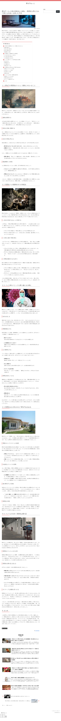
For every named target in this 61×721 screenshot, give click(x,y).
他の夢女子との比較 (8, 72)
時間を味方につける (8, 66)
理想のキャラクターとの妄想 (10, 69)
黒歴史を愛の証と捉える (9, 79)
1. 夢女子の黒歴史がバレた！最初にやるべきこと (14, 46)
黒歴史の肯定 (7, 74)
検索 (44, 9)
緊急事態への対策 (8, 52)
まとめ (6, 82)
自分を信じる (7, 61)
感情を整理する (7, 47)
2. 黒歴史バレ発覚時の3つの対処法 (11, 53)
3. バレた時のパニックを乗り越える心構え (13, 60)
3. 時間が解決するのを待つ (9, 58)
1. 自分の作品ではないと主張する (10, 55)
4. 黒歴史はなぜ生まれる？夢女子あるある (13, 68)
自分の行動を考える (8, 50)
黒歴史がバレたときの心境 (9, 77)
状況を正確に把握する (8, 49)
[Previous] (1, 719)
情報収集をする (7, 63)
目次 (5, 43)
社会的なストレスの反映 (9, 71)
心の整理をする (7, 64)
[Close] (6, 720)
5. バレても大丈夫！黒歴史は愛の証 (11, 75)
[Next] (4, 719)
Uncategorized (4, 629)
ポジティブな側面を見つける (10, 80)
